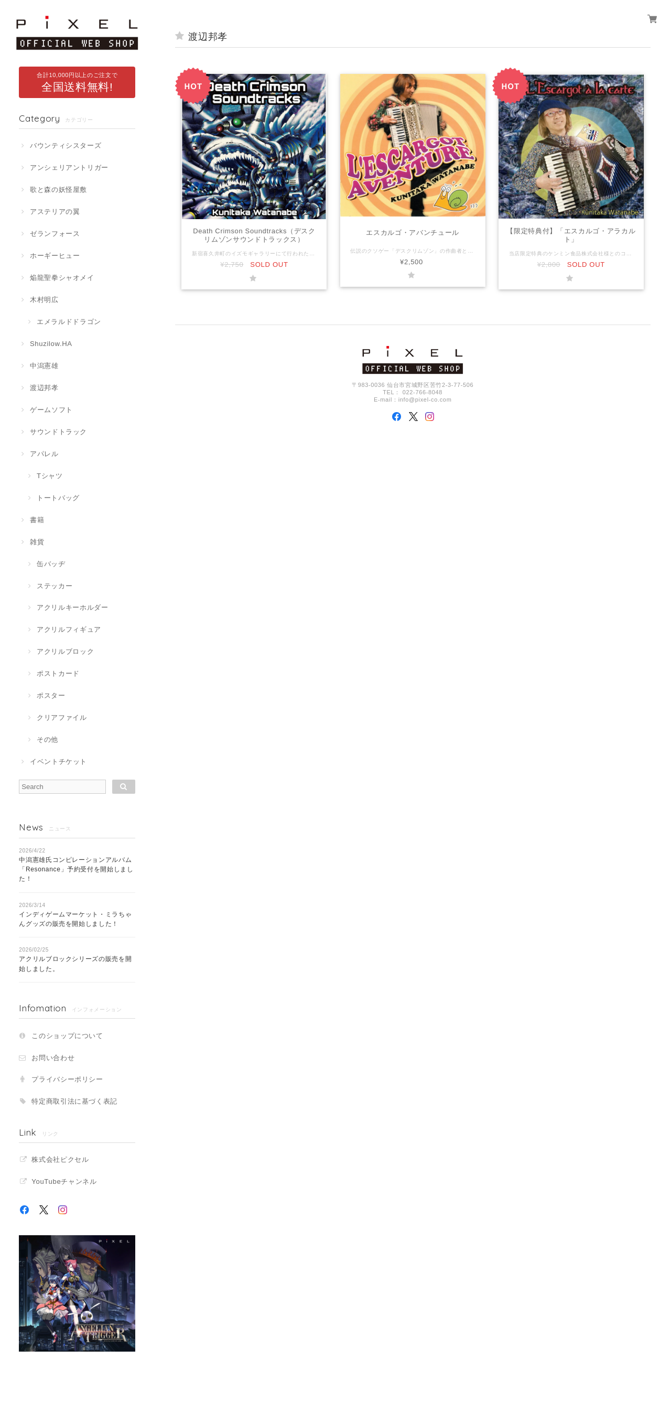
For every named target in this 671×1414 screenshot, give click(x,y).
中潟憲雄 (44, 366)
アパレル (44, 454)
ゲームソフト (51, 410)
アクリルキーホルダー (73, 607)
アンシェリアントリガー (69, 167)
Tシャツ (50, 476)
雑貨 (37, 542)
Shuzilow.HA (51, 344)
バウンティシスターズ (66, 145)
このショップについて (67, 1036)
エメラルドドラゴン (69, 322)
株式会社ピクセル (60, 1159)
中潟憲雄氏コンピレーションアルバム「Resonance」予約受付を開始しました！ (76, 869)
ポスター (51, 695)
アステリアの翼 (55, 211)
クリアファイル (62, 717)
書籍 (37, 520)
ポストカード (58, 673)
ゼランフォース (55, 234)
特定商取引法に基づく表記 (74, 1101)
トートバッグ (58, 498)
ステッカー (54, 586)
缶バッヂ (51, 564)
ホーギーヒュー (55, 256)
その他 (47, 739)
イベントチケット (58, 761)
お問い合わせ (52, 1058)
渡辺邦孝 (44, 388)
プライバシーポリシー (67, 1079)
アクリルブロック (65, 651)
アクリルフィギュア (69, 629)
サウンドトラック (58, 432)
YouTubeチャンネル (63, 1181)
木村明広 (44, 300)
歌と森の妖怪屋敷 (58, 189)
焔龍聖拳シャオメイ (62, 278)
